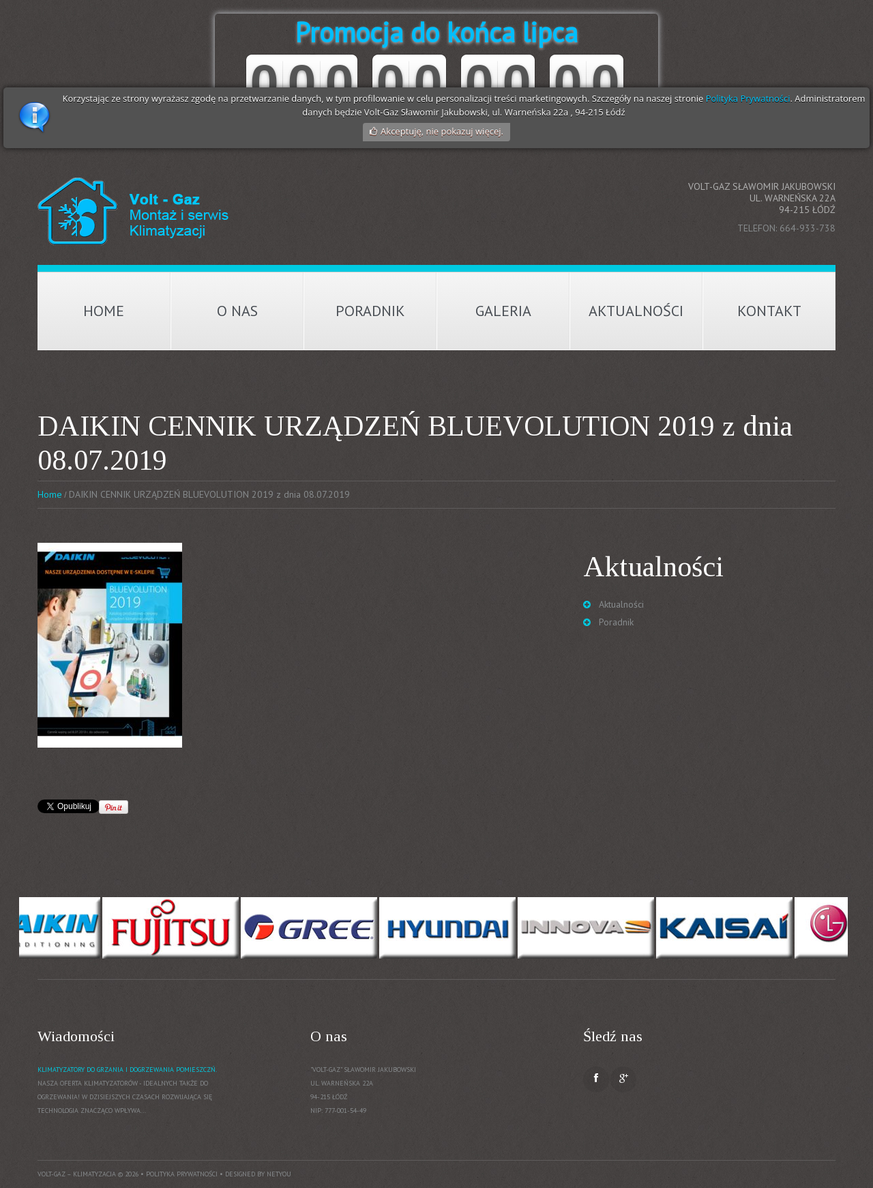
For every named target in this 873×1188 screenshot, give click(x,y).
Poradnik (370, 310)
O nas (237, 310)
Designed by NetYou (258, 1174)
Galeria (503, 310)
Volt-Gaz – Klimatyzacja (77, 1174)
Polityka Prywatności (748, 98)
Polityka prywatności (182, 1174)
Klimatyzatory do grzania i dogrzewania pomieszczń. (127, 1069)
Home (103, 310)
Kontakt (769, 310)
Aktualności (636, 310)
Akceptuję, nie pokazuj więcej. (442, 131)
